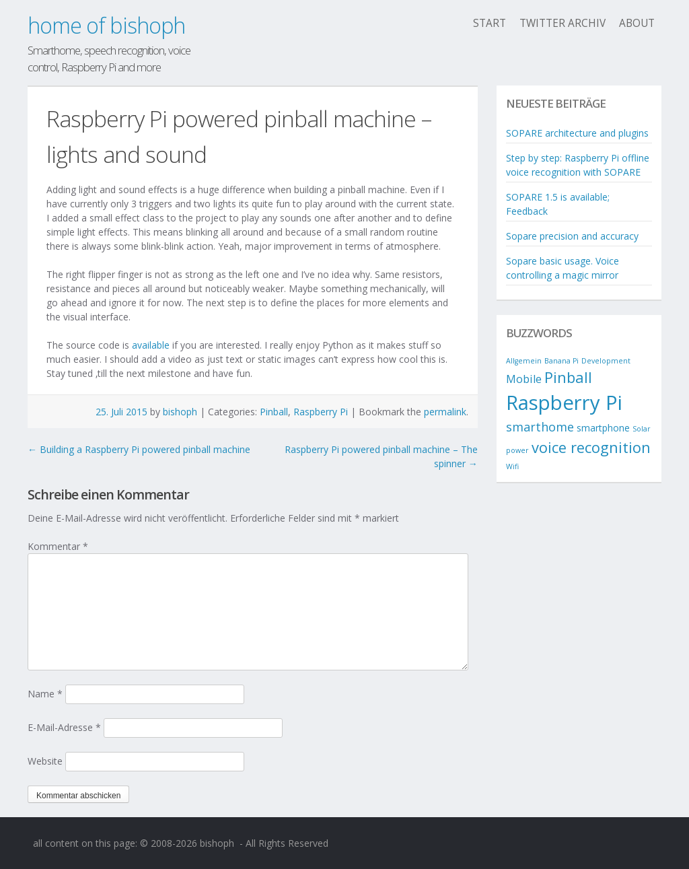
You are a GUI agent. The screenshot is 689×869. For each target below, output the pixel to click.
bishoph (180, 411)
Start (489, 23)
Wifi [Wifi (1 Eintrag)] (512, 466)
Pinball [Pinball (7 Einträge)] (568, 377)
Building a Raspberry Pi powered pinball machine (139, 449)
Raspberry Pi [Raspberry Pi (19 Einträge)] (564, 402)
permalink (445, 411)
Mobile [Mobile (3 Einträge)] (524, 379)
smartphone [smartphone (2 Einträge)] (603, 427)
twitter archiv (562, 23)
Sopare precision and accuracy (572, 236)
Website (45, 761)
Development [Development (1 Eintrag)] (605, 361)
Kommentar (58, 546)
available (151, 345)
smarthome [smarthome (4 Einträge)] (540, 427)
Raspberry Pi (320, 411)
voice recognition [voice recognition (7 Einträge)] (591, 447)
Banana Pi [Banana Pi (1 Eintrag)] (561, 361)
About (637, 23)
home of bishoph (106, 25)
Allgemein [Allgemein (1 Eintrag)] (524, 361)
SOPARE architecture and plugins (577, 133)
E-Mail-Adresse (64, 727)
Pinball (274, 411)
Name (45, 693)
